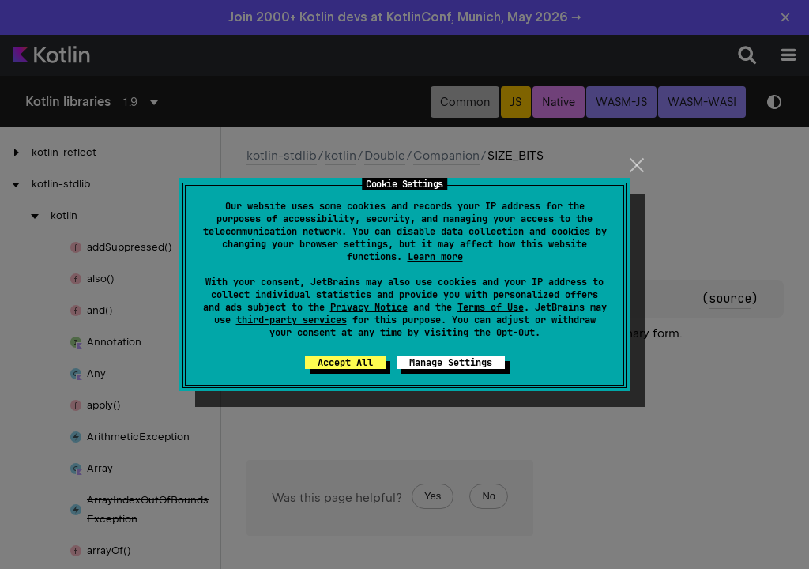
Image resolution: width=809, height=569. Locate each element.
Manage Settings (450, 362)
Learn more (435, 257)
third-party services (291, 320)
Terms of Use (490, 307)
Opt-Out (515, 332)
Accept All (345, 362)
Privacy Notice (369, 307)
